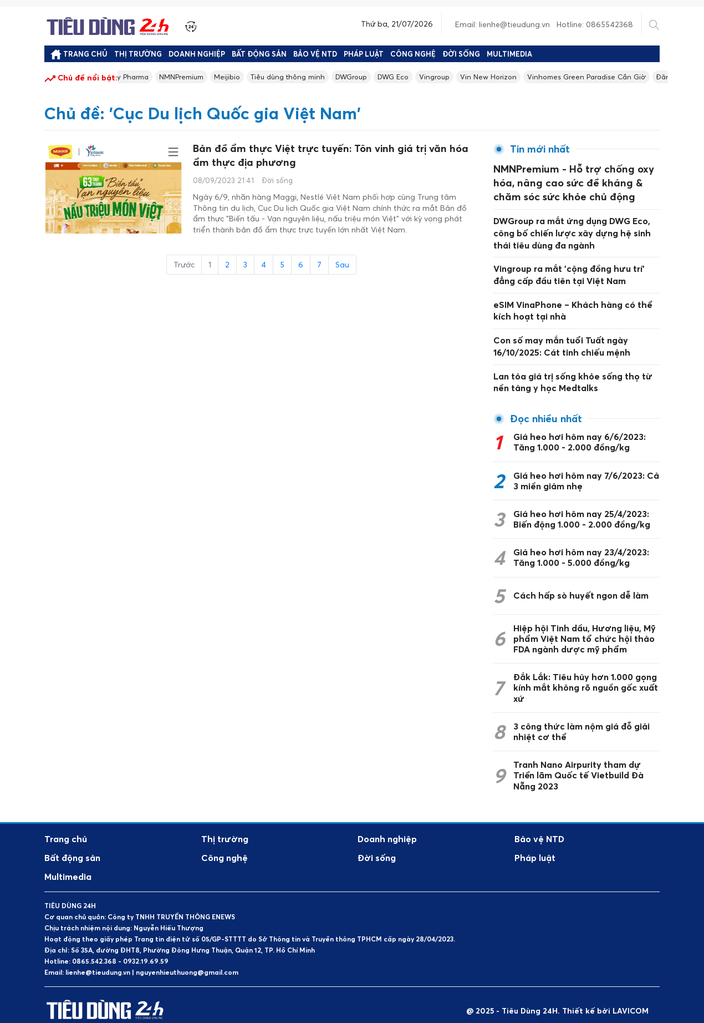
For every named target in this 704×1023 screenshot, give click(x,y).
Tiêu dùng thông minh (312, 77)
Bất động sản (259, 53)
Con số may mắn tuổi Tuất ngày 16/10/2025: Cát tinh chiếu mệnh (561, 336)
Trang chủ (79, 54)
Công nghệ (413, 53)
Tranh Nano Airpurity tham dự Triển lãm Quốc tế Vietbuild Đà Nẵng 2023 (578, 763)
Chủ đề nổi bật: (81, 78)
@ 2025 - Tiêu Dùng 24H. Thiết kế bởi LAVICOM (557, 999)
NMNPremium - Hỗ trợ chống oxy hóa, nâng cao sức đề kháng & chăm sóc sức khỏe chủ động (572, 180)
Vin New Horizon (528, 77)
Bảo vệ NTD (315, 53)
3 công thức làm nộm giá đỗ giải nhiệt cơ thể (581, 720)
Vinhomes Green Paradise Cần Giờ (632, 77)
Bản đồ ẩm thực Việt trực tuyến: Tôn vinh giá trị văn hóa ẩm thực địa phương (329, 158)
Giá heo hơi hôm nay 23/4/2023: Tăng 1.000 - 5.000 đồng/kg (581, 545)
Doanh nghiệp (197, 53)
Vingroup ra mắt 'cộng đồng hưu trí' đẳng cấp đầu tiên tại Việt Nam (569, 267)
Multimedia (509, 53)
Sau (342, 269)
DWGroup (381, 77)
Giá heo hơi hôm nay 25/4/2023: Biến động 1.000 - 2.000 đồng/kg (581, 507)
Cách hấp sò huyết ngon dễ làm (581, 583)
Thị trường (138, 53)
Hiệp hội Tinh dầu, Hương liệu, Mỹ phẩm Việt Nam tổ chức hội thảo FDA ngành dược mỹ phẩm (584, 627)
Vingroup (470, 77)
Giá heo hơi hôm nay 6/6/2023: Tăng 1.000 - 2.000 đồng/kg (579, 430)
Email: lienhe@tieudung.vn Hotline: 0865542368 (544, 24)
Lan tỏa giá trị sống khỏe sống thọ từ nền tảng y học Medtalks (572, 371)
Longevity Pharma (128, 77)
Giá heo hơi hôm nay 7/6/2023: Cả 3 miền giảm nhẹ (586, 469)
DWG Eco (426, 77)
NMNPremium (198, 77)
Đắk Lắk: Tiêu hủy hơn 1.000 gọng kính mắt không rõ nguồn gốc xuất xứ (585, 676)
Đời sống (461, 53)
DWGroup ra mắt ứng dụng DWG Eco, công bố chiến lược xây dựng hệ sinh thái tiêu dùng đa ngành (572, 226)
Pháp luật (364, 53)
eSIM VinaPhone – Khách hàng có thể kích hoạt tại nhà (572, 301)
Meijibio (248, 77)
